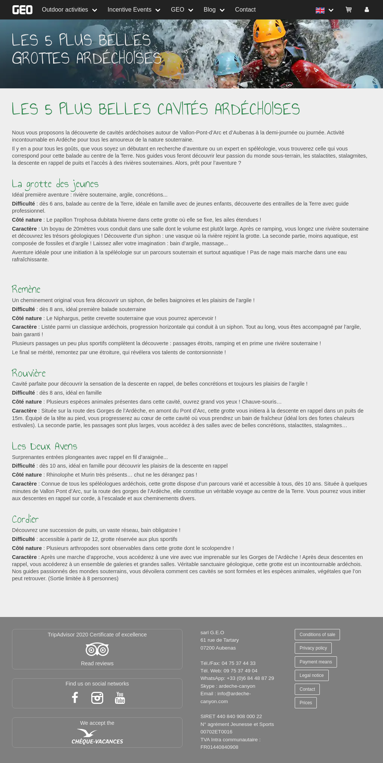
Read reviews (97, 663)
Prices (306, 702)
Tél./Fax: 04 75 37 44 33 (227, 663)
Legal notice (312, 675)
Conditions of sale (317, 634)
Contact (245, 9)
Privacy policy (313, 648)
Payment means (316, 662)
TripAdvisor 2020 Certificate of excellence (97, 635)
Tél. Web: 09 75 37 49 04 (228, 671)
